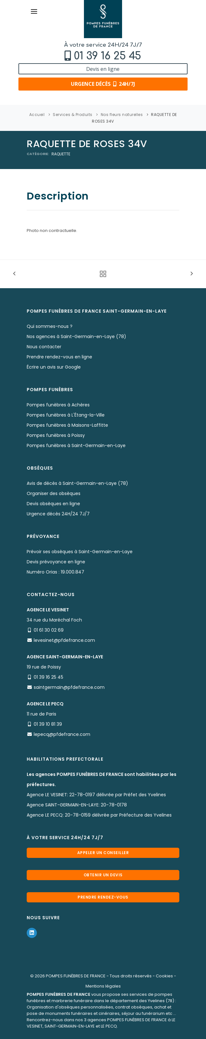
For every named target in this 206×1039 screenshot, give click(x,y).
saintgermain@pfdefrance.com (69, 687)
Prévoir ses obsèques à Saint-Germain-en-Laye (80, 551)
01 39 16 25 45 (107, 56)
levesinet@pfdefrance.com (64, 640)
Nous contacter (44, 346)
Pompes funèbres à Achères (58, 405)
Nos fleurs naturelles (122, 114)
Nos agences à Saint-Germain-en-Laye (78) (76, 336)
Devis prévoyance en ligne (56, 562)
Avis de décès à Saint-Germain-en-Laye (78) (77, 483)
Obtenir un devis (103, 875)
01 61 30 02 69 (49, 630)
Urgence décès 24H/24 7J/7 (58, 514)
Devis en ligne (103, 68)
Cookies (164, 976)
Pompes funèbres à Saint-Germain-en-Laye (76, 445)
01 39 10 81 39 (48, 724)
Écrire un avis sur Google (54, 367)
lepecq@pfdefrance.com (62, 734)
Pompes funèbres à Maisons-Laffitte (67, 425)
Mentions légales (103, 986)
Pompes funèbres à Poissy (56, 435)
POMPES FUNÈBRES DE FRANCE (76, 976)
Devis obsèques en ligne (53, 503)
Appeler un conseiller (103, 852)
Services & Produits (73, 114)
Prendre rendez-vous (103, 897)
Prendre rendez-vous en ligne (59, 357)
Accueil (37, 114)
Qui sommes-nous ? (49, 326)
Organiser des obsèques (53, 493)
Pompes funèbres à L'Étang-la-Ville (66, 415)
